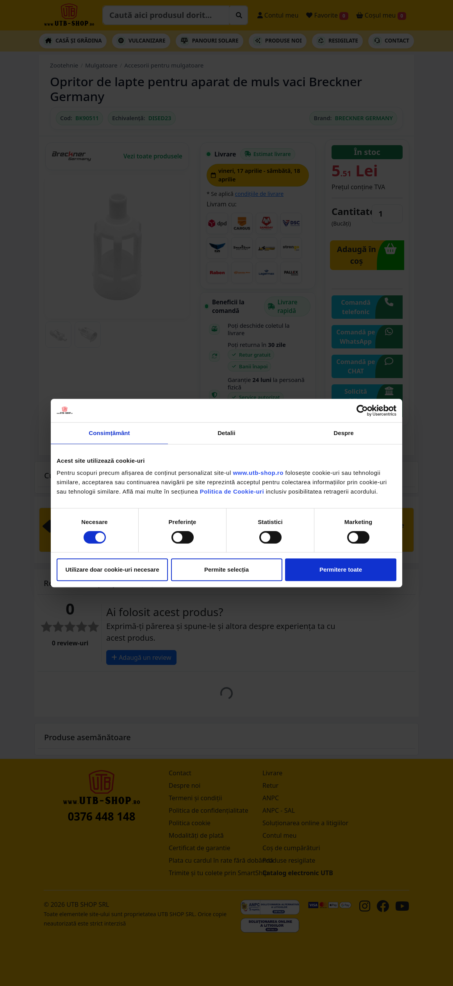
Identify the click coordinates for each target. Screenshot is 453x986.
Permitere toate (340, 569)
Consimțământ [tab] (109, 433)
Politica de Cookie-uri (232, 491)
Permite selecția (226, 569)
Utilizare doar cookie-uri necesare (112, 569)
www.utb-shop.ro (258, 472)
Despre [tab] (343, 433)
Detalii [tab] (226, 433)
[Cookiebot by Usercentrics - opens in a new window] (362, 410)
